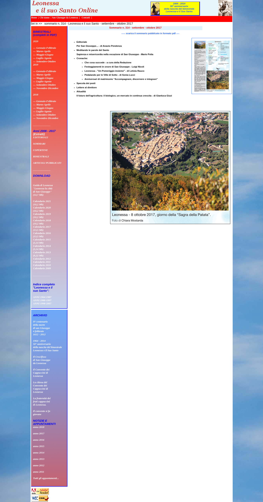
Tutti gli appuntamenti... (46, 478)
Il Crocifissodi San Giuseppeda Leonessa (41, 360)
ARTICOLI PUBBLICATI (47, 162)
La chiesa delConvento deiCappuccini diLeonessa (40, 387)
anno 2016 (38, 439)
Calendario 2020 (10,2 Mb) (42, 209)
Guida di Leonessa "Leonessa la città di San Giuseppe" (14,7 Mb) (43, 190)
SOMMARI (39, 143)
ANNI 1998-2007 (42, 303)
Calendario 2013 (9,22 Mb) (42, 254)
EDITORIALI (40, 137)
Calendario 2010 (42, 265)
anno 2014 (38, 452)
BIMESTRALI (41, 156)
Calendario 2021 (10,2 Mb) (42, 203)
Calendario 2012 (42, 258)
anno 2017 (38, 433)
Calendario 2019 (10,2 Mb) (42, 215)
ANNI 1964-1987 (42, 297)
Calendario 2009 (42, 268)
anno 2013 (38, 458)
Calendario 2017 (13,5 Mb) (42, 228)
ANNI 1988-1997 (42, 300)
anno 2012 (38, 465)
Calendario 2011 (42, 261)
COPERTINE (40, 150)
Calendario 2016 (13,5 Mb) (42, 235)
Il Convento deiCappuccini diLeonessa (41, 372)
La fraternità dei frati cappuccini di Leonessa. (42, 401)
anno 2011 (38, 471)
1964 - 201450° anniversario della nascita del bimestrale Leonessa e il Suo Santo (179, 7)
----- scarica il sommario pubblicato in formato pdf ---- (150, 33)
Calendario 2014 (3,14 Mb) (42, 247)
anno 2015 (38, 446)
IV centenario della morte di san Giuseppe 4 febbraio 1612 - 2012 (41, 328)
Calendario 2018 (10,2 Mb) (42, 222)
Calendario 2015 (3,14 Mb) (42, 241)
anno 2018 (38, 427)
